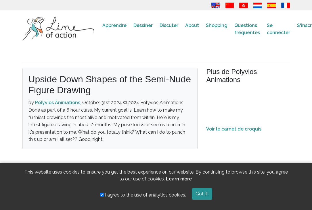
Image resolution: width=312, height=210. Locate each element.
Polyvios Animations (57, 102)
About (192, 25)
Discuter (169, 25)
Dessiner (143, 25)
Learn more (179, 179)
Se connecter (278, 29)
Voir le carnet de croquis (233, 129)
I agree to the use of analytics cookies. (143, 195)
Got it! (202, 194)
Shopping (216, 25)
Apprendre (114, 25)
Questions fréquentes (247, 29)
